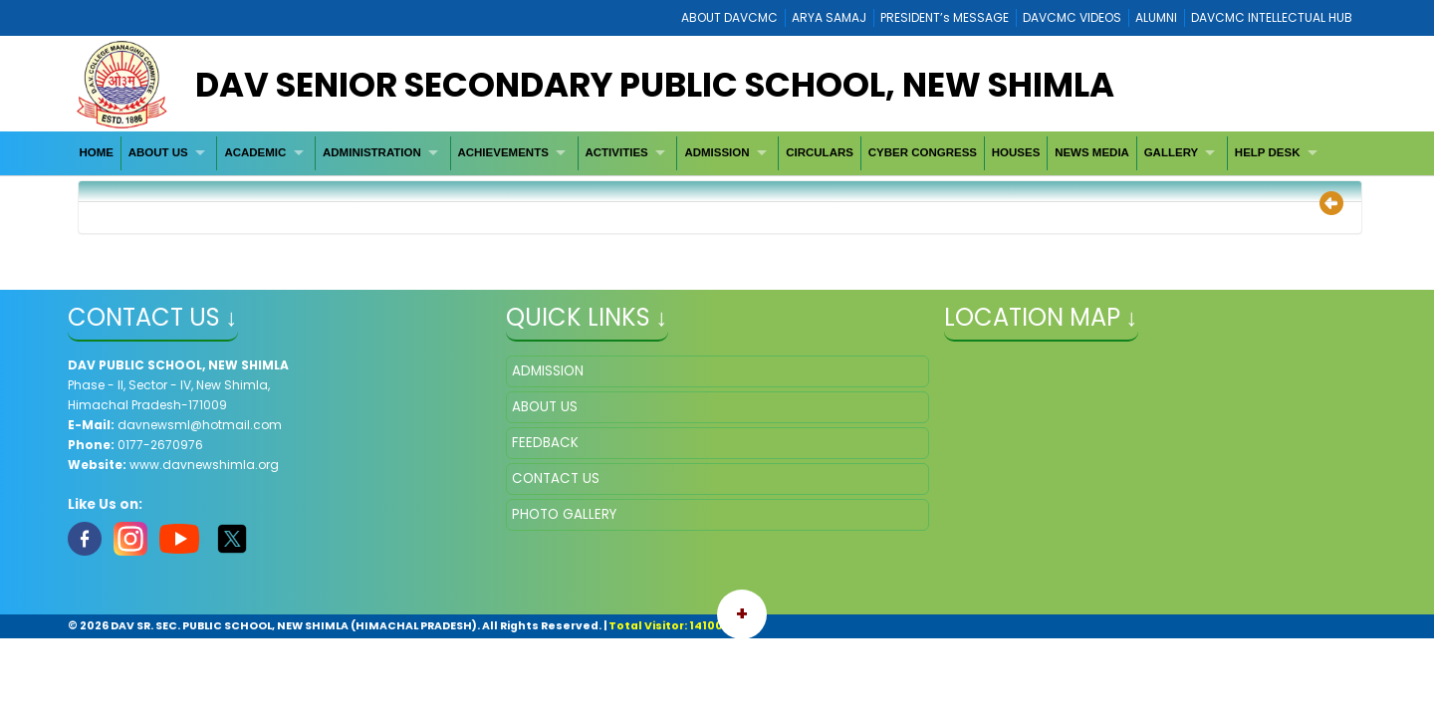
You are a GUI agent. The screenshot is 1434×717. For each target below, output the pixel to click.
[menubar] (701, 152)
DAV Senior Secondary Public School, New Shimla (654, 85)
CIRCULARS (819, 152)
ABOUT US (158, 152)
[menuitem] (97, 152)
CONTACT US (555, 478)
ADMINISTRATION (372, 152)
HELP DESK (1268, 152)
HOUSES (1016, 152)
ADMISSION (716, 152)
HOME (96, 152)
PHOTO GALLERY (564, 514)
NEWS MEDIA (1092, 152)
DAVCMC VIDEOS (1072, 17)
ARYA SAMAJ (829, 17)
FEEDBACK (545, 442)
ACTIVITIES (616, 152)
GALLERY (1171, 152)
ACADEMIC (255, 152)
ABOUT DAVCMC (729, 17)
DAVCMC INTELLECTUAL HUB (1271, 17)
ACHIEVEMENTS (502, 152)
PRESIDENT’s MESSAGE (944, 17)
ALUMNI (1156, 17)
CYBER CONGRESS (922, 152)
